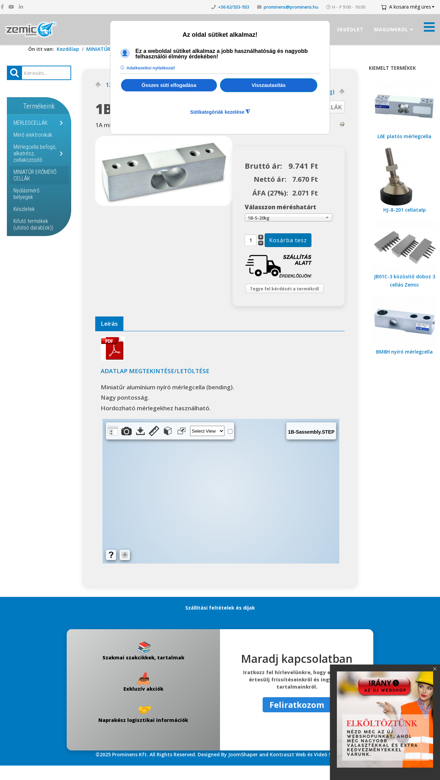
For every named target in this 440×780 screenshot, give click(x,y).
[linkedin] (21, 6)
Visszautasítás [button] (269, 85)
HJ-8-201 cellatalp (404, 210)
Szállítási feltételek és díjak (220, 622)
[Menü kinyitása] (429, 29)
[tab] (109, 338)
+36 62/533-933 (233, 7)
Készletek (24, 209)
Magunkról (391, 29)
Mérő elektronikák (32, 135)
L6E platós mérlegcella (404, 136)
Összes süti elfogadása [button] (169, 85)
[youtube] (11, 6)
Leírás (109, 338)
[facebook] (2, 6)
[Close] (435, 669)
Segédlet (350, 29)
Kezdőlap (68, 49)
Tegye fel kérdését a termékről (278, 296)
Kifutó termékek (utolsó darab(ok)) (33, 224)
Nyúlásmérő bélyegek (26, 193)
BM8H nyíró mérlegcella (404, 351)
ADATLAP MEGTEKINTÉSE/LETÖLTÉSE (155, 385)
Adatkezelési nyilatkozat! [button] (150, 68)
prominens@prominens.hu (291, 7)
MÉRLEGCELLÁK (30, 123)
